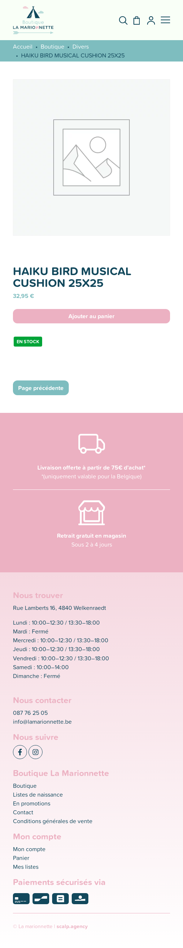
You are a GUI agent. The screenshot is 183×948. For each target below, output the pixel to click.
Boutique (52, 46)
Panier (21, 858)
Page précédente (41, 387)
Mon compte (29, 849)
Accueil (23, 46)
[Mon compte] (148, 20)
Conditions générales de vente (52, 821)
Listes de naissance (38, 794)
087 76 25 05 (30, 713)
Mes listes (25, 867)
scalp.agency (72, 926)
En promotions (31, 803)
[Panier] (134, 20)
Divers (80, 46)
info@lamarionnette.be (42, 721)
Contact (23, 812)
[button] (165, 20)
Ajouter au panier (91, 316)
